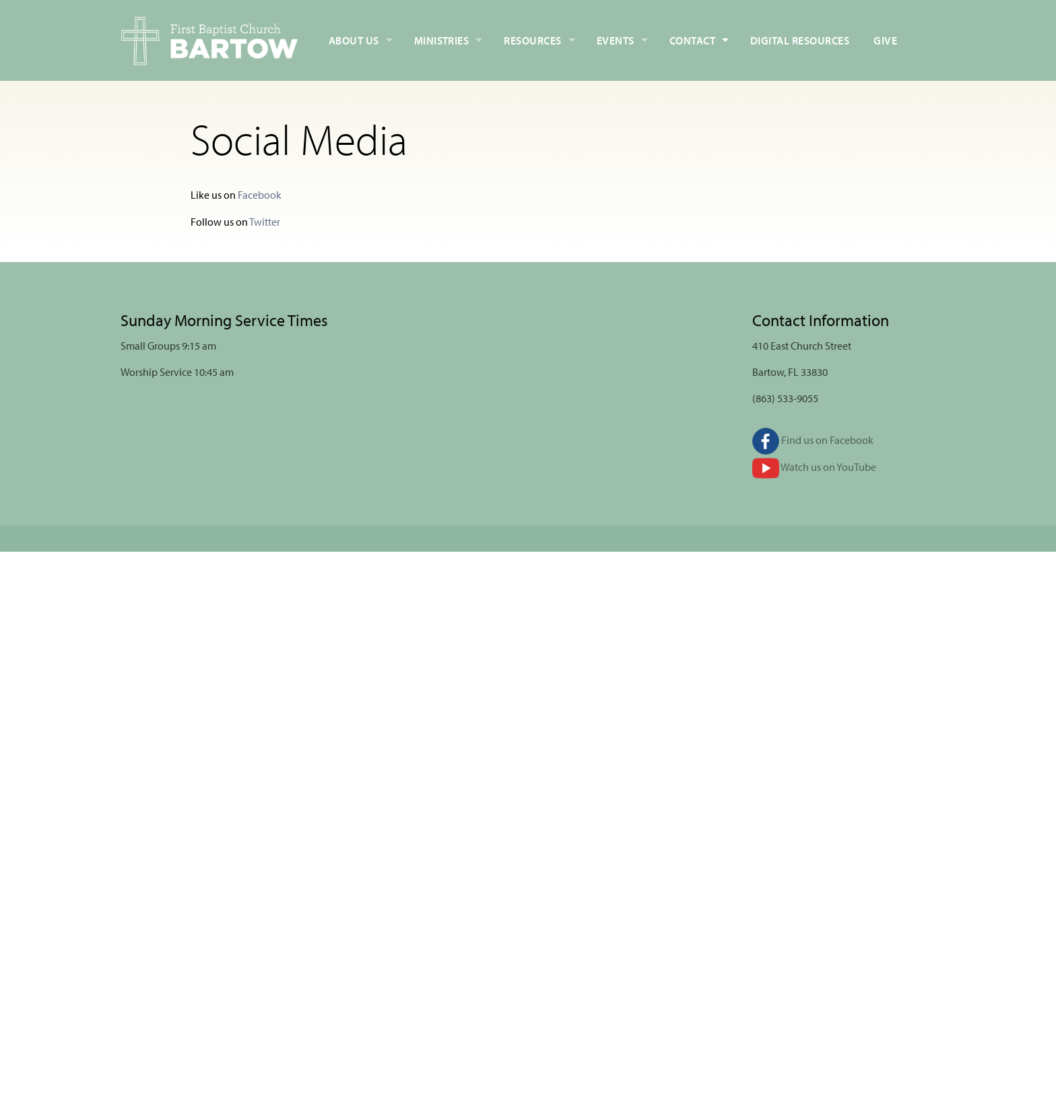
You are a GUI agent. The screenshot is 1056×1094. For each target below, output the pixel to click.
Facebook (260, 194)
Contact (692, 40)
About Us (354, 40)
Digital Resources (799, 40)
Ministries (441, 40)
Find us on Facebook (812, 440)
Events (615, 40)
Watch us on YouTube (814, 467)
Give (885, 40)
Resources (532, 40)
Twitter (264, 221)
